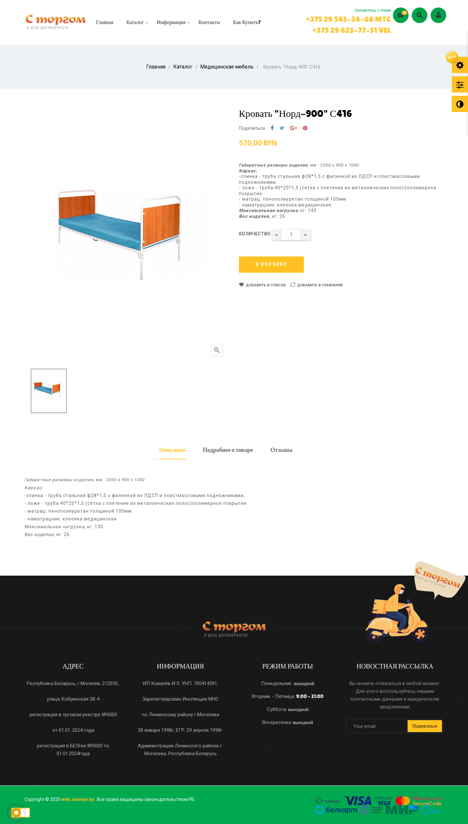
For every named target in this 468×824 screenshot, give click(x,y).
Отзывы (281, 448)
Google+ (293, 127)
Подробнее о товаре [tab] (228, 448)
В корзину (271, 263)
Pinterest (305, 127)
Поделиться (272, 127)
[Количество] (291, 233)
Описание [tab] (172, 448)
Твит (282, 127)
